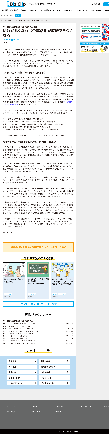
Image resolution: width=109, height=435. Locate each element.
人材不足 (12, 366)
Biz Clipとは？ (95, 4)
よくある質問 (11, 412)
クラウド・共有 (18, 20)
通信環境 (12, 361)
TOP (1, 20)
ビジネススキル (15, 383)
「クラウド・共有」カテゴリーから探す (38, 304)
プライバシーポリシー (87, 407)
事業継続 (12, 372)
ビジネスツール (47, 383)
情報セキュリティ (48, 366)
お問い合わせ (35, 412)
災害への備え (16, 40)
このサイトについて (61, 407)
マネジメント (46, 377)
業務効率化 (8, 20)
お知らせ (34, 407)
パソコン (55, 294)
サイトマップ (59, 412)
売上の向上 (46, 372)
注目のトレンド (15, 377)
